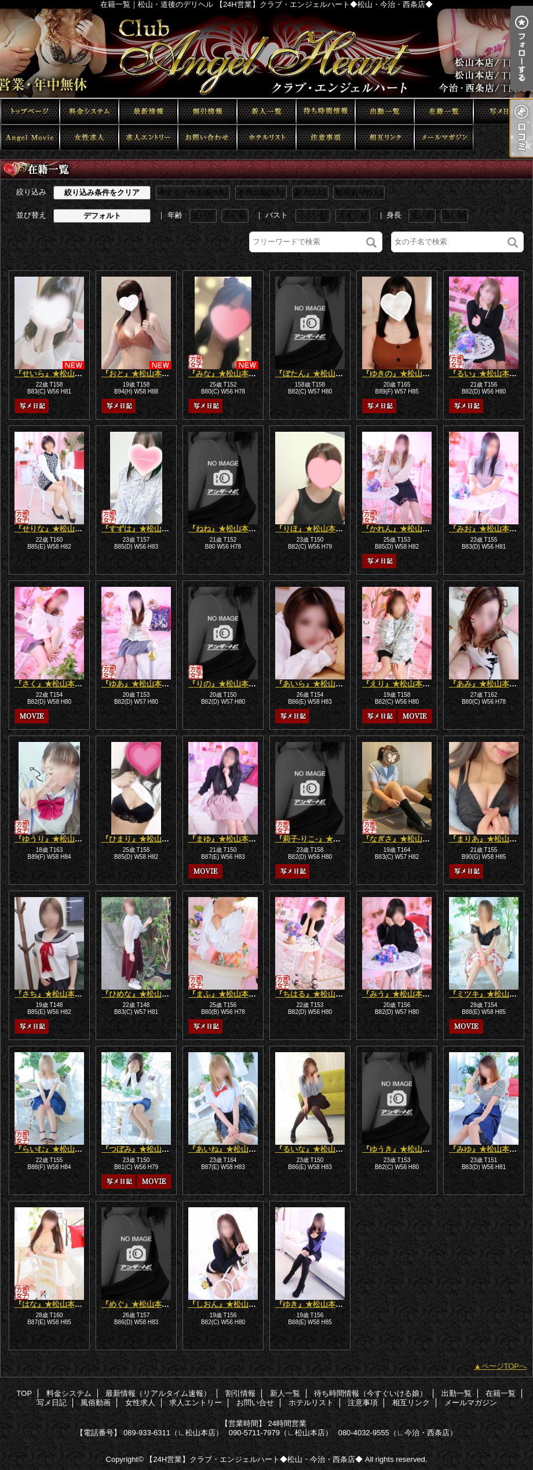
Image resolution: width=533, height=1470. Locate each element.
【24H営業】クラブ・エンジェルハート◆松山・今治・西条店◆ (254, 1459)
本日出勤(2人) (261, 192)
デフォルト (102, 215)
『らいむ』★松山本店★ (55, 1149)
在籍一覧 (443, 111)
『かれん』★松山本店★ (403, 528)
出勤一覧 (384, 111)
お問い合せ (207, 137)
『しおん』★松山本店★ (229, 1304)
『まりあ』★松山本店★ (490, 839)
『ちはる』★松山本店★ (316, 994)
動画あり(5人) (358, 192)
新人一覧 (266, 111)
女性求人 (89, 137)
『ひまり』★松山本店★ (142, 839)
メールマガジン (443, 137)
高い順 (235, 215)
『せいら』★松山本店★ (55, 373)
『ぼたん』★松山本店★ (316, 373)
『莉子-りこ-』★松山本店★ (323, 839)
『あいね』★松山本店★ (229, 1149)
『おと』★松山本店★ (139, 373)
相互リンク (384, 137)
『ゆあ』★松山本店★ (139, 683)
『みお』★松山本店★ (486, 528)
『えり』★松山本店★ (399, 683)
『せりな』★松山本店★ (55, 528)
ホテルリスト (266, 137)
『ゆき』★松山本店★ (313, 1304)
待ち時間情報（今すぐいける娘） (325, 111)
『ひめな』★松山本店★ (142, 994)
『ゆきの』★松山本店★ (403, 373)
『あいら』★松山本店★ (316, 683)
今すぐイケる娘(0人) (193, 192)
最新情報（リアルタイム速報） (148, 111)
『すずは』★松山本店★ (142, 528)
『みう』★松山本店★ (399, 994)
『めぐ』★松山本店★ (139, 1304)
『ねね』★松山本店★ (226, 528)
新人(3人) (310, 192)
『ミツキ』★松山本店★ (490, 994)
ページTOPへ (504, 1366)
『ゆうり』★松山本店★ (55, 839)
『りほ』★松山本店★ (313, 528)
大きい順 (353, 215)
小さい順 (313, 215)
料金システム (89, 111)
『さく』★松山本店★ (52, 683)
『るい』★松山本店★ (486, 373)
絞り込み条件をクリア (102, 192)
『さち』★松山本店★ (52, 994)
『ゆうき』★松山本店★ (403, 1149)
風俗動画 (30, 137)
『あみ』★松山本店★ (486, 683)
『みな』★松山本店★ (226, 373)
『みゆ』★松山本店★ (486, 1149)
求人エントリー (148, 137)
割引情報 (207, 111)
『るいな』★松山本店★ (316, 1149)
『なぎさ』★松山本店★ (403, 839)
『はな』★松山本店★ (52, 1304)
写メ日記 (502, 111)
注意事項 (325, 137)
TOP (30, 111)
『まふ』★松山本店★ (226, 994)
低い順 (203, 215)
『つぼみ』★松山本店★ (142, 1149)
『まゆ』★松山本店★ (226, 839)
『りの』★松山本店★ (226, 683)
